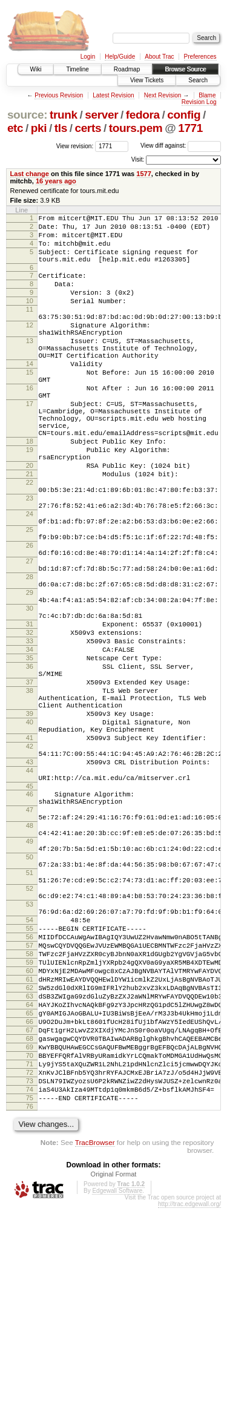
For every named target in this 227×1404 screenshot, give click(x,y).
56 (29, 1096)
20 (29, 519)
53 (29, 1056)
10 (29, 317)
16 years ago (56, 181)
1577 (143, 173)
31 (29, 714)
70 (29, 1240)
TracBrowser (95, 1338)
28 (29, 656)
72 (29, 1261)
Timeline (77, 69)
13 (29, 366)
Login (88, 56)
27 (29, 637)
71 (29, 1251)
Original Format (114, 1370)
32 (29, 725)
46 (29, 921)
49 (29, 979)
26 (29, 618)
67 (29, 1209)
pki (39, 128)
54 (29, 1076)
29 (29, 676)
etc (15, 128)
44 (29, 893)
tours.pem (136, 128)
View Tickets (146, 80)
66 (29, 1199)
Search (198, 80)
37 (29, 785)
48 (29, 959)
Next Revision (163, 95)
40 (29, 834)
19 (29, 500)
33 (29, 735)
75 (29, 1292)
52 (29, 1037)
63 (29, 1168)
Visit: (138, 159)
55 (29, 1086)
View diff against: (180, 145)
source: (27, 114)
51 (29, 1018)
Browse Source (185, 69)
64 (29, 1179)
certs (87, 128)
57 (29, 1106)
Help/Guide (120, 56)
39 (29, 824)
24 (29, 579)
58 (29, 1117)
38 (29, 795)
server (101, 114)
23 (29, 559)
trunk (63, 114)
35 (29, 755)
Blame (207, 95)
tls (60, 128)
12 (29, 346)
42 (29, 864)
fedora (143, 114)
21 (29, 530)
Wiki (36, 69)
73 (29, 1271)
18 (29, 490)
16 (29, 424)
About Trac (159, 56)
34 (29, 745)
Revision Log (199, 102)
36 (29, 766)
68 (29, 1220)
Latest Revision (113, 95)
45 (29, 913)
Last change (29, 173)
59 (29, 1127)
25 (29, 598)
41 (29, 854)
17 (29, 443)
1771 (190, 128)
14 (29, 394)
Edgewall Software (117, 1386)
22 (29, 540)
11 (29, 327)
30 (29, 695)
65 (29, 1189)
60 (29, 1137)
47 (29, 940)
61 (29, 1148)
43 (29, 883)
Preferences (200, 56)
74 (29, 1281)
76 (29, 1302)
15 (29, 404)
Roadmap (127, 69)
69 (29, 1230)
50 (29, 998)
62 (29, 1158)
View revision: (75, 145)
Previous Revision (59, 95)
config (183, 114)
